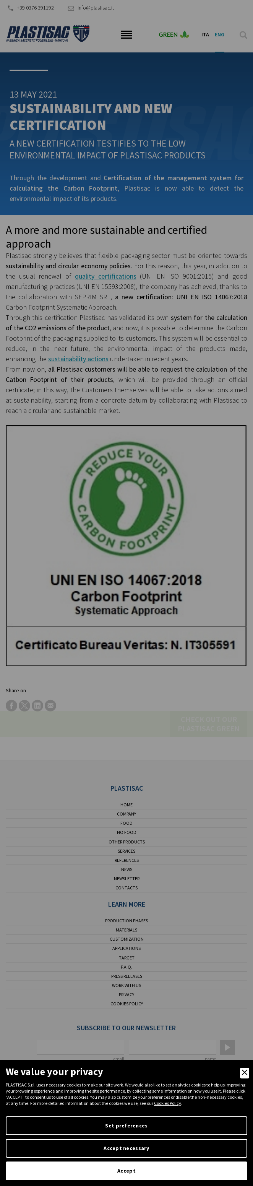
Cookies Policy (167, 1103)
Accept (126, 1170)
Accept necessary (126, 1148)
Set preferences (126, 1125)
